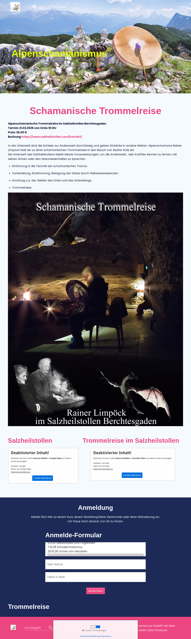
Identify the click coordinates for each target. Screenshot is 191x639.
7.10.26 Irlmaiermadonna (95, 547)
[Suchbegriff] (39, 628)
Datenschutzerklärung (20, 472)
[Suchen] (51, 628)
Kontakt (87, 625)
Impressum (92, 631)
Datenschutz (73, 631)
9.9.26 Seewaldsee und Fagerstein (95, 543)
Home (75, 625)
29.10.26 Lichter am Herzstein (95, 551)
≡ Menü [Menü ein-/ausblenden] (183, 7)
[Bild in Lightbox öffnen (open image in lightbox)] (95, 309)
